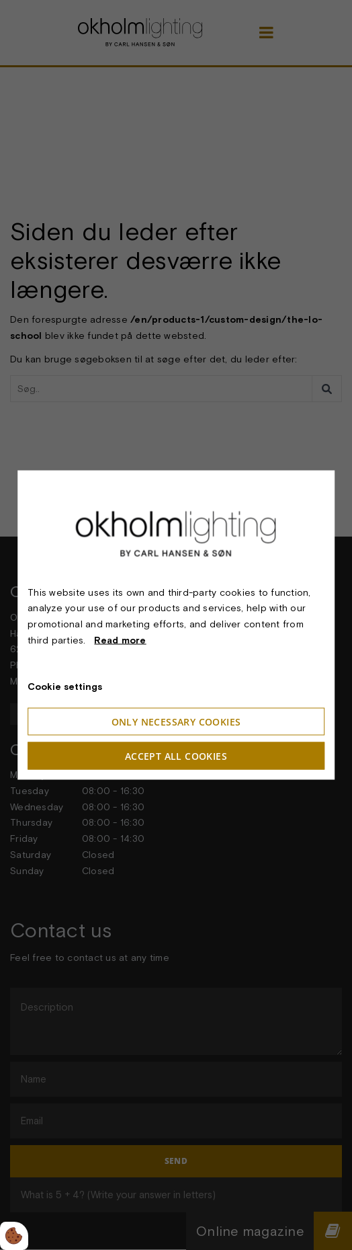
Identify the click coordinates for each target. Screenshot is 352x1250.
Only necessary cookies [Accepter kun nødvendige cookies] (176, 721)
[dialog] (176, 625)
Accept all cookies (176, 756)
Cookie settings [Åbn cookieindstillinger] (65, 685)
